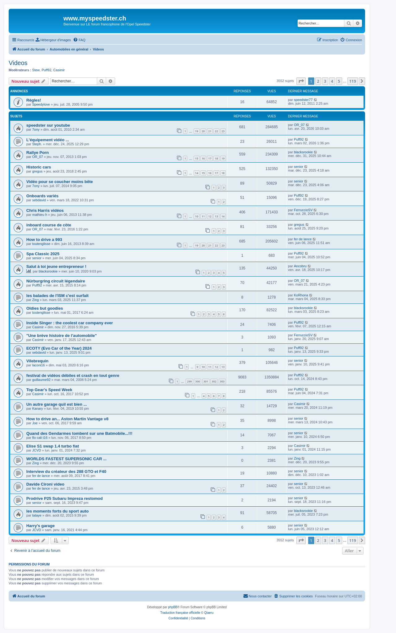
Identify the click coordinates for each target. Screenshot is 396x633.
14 (196, 173)
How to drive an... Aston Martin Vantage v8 (67, 419)
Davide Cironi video (45, 484)
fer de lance (303, 239)
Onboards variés (42, 196)
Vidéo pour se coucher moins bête (59, 181)
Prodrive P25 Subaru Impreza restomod (64, 498)
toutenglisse (41, 244)
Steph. (37, 144)
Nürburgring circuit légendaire (55, 281)
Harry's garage (40, 525)
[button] (301, 81)
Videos (18, 62)
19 (196, 131)
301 (206, 381)
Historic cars (38, 167)
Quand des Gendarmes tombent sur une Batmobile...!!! (79, 433)
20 (203, 131)
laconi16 (38, 365)
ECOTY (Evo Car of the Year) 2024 (59, 348)
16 (203, 158)
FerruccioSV (303, 210)
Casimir (59, 70)
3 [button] (325, 81)
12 (209, 216)
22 (216, 131)
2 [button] (318, 81)
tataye (36, 515)
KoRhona (301, 295)
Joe (35, 423)
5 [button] (339, 81)
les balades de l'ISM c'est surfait (57, 295)
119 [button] (352, 81)
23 (223, 131)
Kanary (37, 408)
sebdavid (39, 200)
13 (216, 216)
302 (214, 381)
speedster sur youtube (48, 125)
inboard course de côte (48, 225)
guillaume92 (41, 380)
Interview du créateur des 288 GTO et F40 (66, 471)
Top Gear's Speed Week (49, 389)
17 (209, 158)
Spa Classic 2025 (42, 253)
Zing (35, 300)
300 (197, 381)
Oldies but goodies (44, 308)
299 (189, 381)
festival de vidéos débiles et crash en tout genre (72, 375)
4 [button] (332, 81)
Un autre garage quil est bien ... (56, 404)
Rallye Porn (37, 152)
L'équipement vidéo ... (47, 140)
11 (203, 216)
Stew (36, 70)
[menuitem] (53, 40)
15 (196, 158)
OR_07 (299, 125)
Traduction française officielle (180, 612)
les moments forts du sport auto (57, 511)
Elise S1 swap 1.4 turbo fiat (52, 446)
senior (298, 166)
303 (222, 381)
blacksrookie (303, 152)
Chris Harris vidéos (45, 210)
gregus (37, 171)
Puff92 (46, 70)
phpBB (172, 607)
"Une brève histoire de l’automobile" (61, 335)
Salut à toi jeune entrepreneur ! (56, 266)
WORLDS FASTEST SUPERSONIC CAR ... (66, 458)
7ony (36, 129)
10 (196, 216)
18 (216, 158)
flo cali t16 (40, 437)
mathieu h (39, 214)
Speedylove (41, 104)
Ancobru (300, 266)
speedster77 (303, 100)
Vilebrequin (37, 361)
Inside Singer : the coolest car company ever (69, 323)
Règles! (33, 100)
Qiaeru (208, 612)
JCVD (36, 450)
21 (209, 131)
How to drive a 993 (44, 239)
